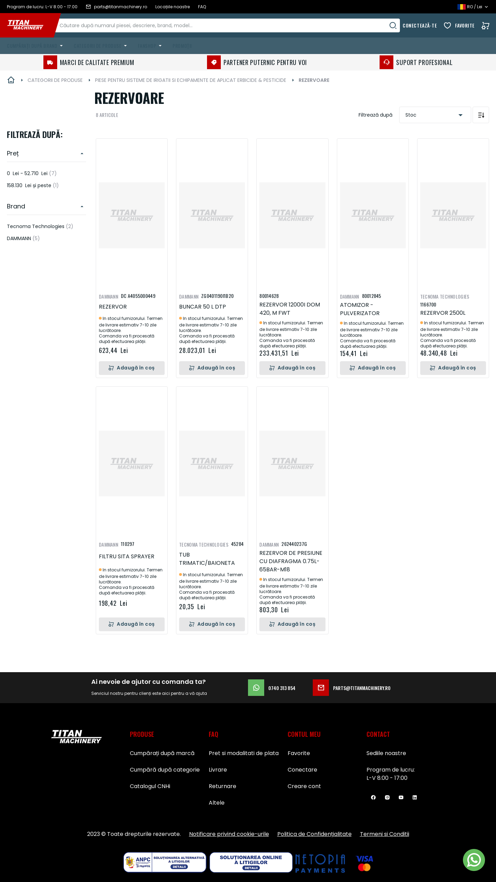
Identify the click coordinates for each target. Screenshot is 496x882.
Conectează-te (420, 25)
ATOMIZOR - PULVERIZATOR (360, 309)
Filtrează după (375, 114)
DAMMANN (23, 238)
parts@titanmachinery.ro (352, 687)
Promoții (182, 45)
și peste (33, 185)
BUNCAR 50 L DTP (202, 307)
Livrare (218, 770)
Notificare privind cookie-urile (229, 834)
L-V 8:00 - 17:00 (386, 778)
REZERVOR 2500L (442, 313)
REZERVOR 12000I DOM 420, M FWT (289, 309)
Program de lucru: (390, 770)
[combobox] (234, 25)
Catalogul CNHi (150, 786)
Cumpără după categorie (165, 770)
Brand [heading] (16, 206)
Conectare (302, 770)
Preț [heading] (13, 153)
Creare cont (304, 786)
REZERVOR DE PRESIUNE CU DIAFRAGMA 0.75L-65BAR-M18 (290, 561)
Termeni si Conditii (384, 834)
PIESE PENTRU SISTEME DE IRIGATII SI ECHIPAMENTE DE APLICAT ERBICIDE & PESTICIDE (190, 80)
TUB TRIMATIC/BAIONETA (207, 559)
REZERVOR (113, 307)
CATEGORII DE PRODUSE (55, 80)
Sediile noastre (386, 753)
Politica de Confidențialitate (314, 834)
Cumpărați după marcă (162, 753)
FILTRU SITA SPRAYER (126, 556)
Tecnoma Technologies (40, 226)
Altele (217, 803)
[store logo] (30, 25)
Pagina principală (11, 80)
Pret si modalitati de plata (244, 753)
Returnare (222, 786)
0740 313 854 (272, 687)
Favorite (465, 25)
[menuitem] (36, 45)
